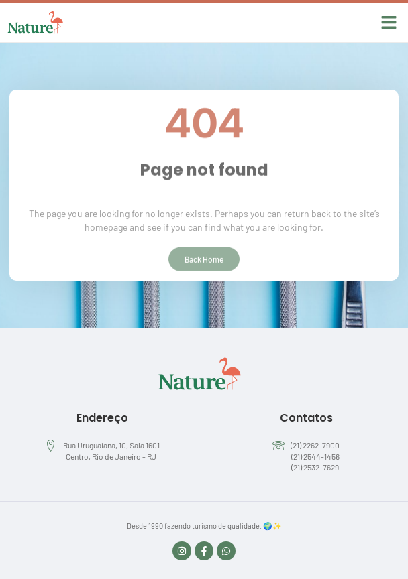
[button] (389, 23)
